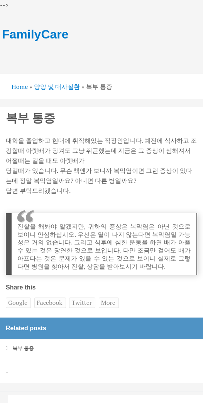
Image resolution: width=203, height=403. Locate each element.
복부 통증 (23, 347)
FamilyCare (35, 34)
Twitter (81, 302)
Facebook (50, 302)
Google (17, 302)
